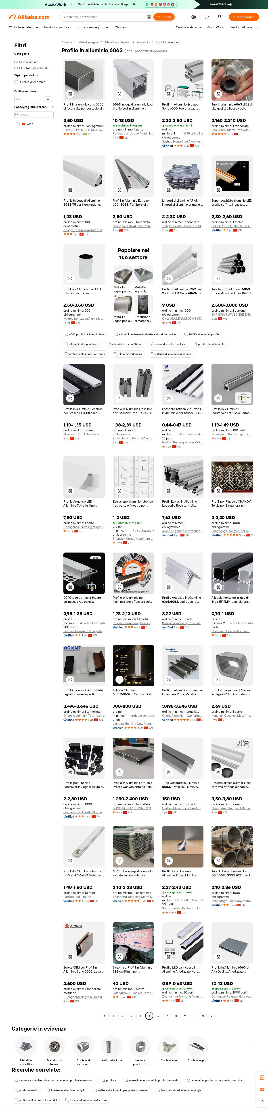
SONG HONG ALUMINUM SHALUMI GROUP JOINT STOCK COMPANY (133, 808)
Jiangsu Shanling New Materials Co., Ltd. (133, 723)
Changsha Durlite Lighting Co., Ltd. (84, 527)
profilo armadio (26, 1090)
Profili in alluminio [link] (168, 42)
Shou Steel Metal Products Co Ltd (232, 130)
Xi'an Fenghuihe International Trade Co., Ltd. (182, 531)
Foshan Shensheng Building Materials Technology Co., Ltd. (133, 623)
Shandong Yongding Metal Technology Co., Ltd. (133, 896)
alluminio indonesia (127, 354)
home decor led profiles (168, 344)
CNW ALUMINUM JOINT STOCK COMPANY (182, 318)
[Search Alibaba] (103, 16)
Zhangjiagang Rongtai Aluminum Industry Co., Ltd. (133, 438)
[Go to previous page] (104, 1016)
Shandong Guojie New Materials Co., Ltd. (232, 901)
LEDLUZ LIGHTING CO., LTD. (231, 226)
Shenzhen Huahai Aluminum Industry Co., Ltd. (232, 631)
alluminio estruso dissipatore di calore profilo (145, 334)
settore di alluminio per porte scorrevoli (121, 1090)
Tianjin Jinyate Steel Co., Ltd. (181, 226)
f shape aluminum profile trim (86, 1100)
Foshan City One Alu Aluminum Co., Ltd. (84, 812)
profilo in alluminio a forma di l (36, 1100)
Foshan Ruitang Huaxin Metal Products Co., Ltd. (182, 442)
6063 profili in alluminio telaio (85, 334)
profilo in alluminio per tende (85, 354)
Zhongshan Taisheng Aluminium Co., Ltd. (182, 996)
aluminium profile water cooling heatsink (215, 1080)
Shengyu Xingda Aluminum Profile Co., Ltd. (133, 538)
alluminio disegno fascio (82, 344)
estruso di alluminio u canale (171, 354)
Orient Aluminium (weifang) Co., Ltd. (182, 715)
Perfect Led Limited (77, 896)
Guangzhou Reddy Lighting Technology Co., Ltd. (232, 434)
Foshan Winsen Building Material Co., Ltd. (84, 631)
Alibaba (67, 42)
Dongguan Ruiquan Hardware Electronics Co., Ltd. (232, 996)
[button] (149, 17)
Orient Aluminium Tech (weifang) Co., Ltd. (84, 715)
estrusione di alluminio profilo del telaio (151, 1080)
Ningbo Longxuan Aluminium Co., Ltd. (84, 318)
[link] (262, 1077)
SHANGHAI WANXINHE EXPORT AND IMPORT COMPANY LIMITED (232, 314)
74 (202, 1015)
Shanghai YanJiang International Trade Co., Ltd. (182, 623)
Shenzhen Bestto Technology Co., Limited (182, 908)
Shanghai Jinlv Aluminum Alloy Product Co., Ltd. (133, 226)
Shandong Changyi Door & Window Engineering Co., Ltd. (232, 531)
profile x (109, 1080)
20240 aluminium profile (201, 334)
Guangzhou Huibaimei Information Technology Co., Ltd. (133, 993)
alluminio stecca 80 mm (125, 344)
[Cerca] (164, 17)
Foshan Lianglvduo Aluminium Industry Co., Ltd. (133, 133)
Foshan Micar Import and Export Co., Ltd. (182, 808)
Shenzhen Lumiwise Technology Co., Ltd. (84, 434)
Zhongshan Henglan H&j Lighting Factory (232, 808)
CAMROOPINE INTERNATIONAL (84, 130)
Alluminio (143, 42)
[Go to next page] (212, 1016)
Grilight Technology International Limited (84, 230)
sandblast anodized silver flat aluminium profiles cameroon (54, 1080)
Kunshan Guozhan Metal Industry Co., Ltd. (232, 715)
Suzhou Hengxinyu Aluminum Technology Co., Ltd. (182, 141)
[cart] (207, 17)
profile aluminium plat (210, 344)
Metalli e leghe (88, 42)
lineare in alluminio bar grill (66, 1090)
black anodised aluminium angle (179, 1090)
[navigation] (34, 529)
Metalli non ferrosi (117, 42)
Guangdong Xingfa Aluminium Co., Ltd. (84, 997)
